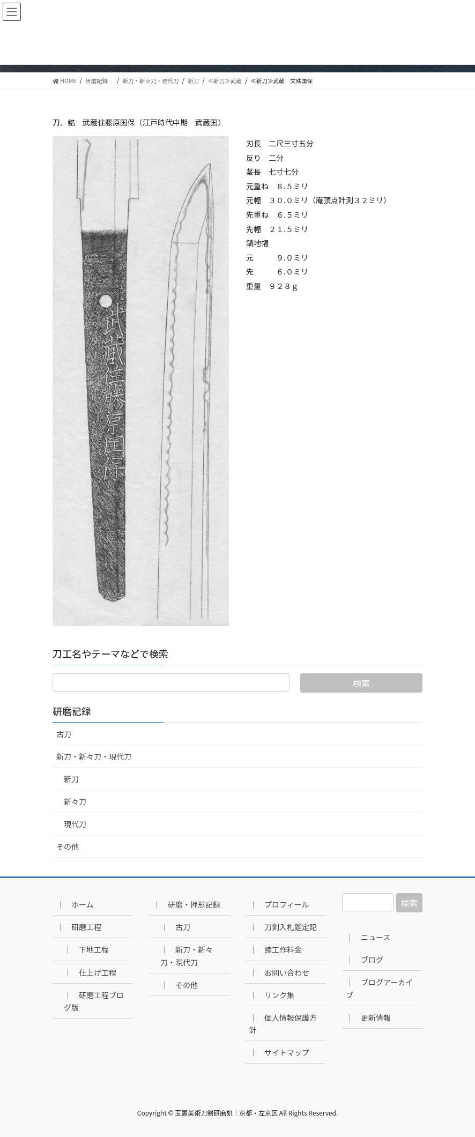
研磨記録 (77, 711)
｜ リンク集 (271, 995)
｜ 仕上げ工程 (90, 972)
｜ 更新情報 (368, 1017)
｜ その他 (179, 984)
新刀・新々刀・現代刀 (93, 756)
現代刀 (75, 824)
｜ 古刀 (175, 927)
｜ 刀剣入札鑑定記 (283, 927)
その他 (67, 846)
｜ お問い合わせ (279, 972)
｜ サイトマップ (279, 1052)
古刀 (63, 734)
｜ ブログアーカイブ (379, 988)
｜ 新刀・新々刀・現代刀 (186, 955)
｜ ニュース (368, 937)
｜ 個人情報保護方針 (283, 1023)
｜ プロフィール (279, 904)
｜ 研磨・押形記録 (186, 904)
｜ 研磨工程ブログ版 (94, 1001)
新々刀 (75, 801)
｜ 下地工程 (86, 949)
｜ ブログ (364, 959)
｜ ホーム (75, 904)
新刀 (71, 779)
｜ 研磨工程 (78, 927)
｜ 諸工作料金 (275, 949)
